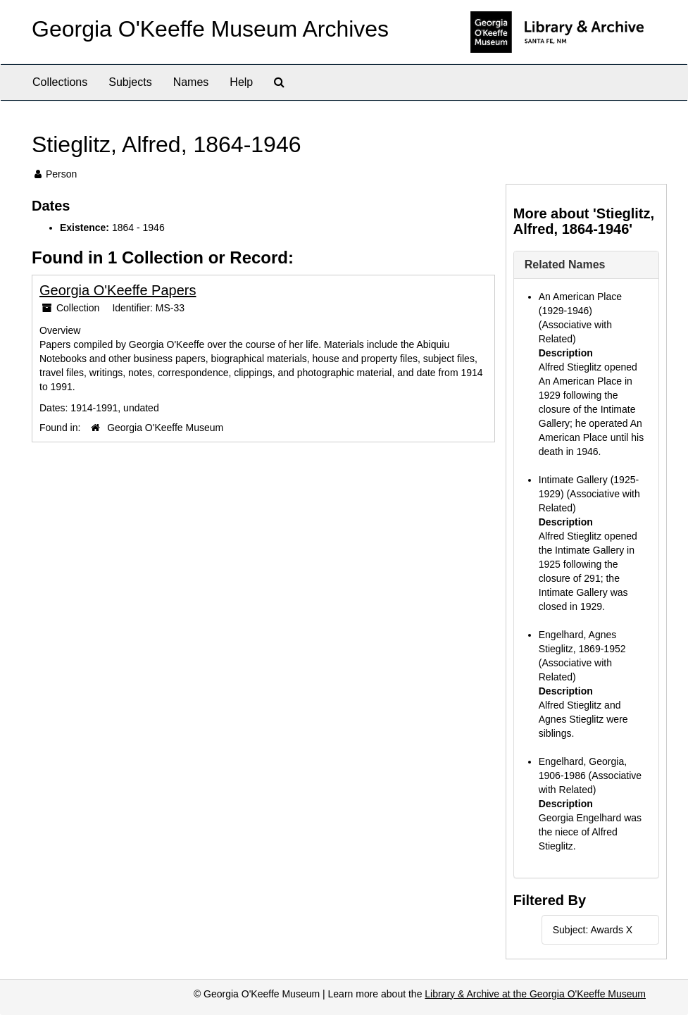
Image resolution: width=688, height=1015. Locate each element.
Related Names (565, 264)
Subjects (129, 82)
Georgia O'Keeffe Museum (165, 427)
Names (191, 82)
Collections (59, 82)
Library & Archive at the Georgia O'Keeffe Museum (535, 994)
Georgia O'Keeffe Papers (117, 290)
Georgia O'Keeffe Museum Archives (210, 29)
